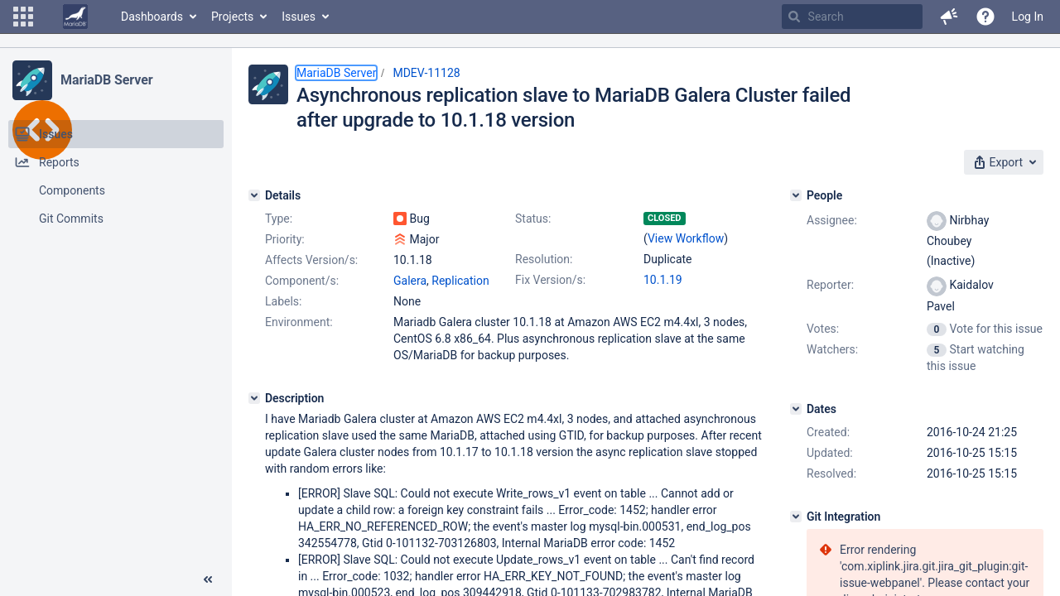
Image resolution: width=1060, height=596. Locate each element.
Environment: (299, 322)
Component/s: (302, 280)
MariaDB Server (106, 80)
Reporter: (830, 284)
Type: (278, 218)
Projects (232, 16)
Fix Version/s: (550, 279)
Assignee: (832, 220)
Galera (409, 280)
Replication (460, 280)
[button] (23, 16)
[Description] (254, 398)
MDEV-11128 (426, 72)
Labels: (283, 301)
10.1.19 (662, 279)
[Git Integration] (796, 516)
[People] (796, 195)
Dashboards (152, 16)
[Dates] (796, 409)
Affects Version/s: (311, 260)
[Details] (254, 195)
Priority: (285, 239)
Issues (299, 16)
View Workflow (686, 238)
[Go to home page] (75, 16)
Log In (1027, 16)
